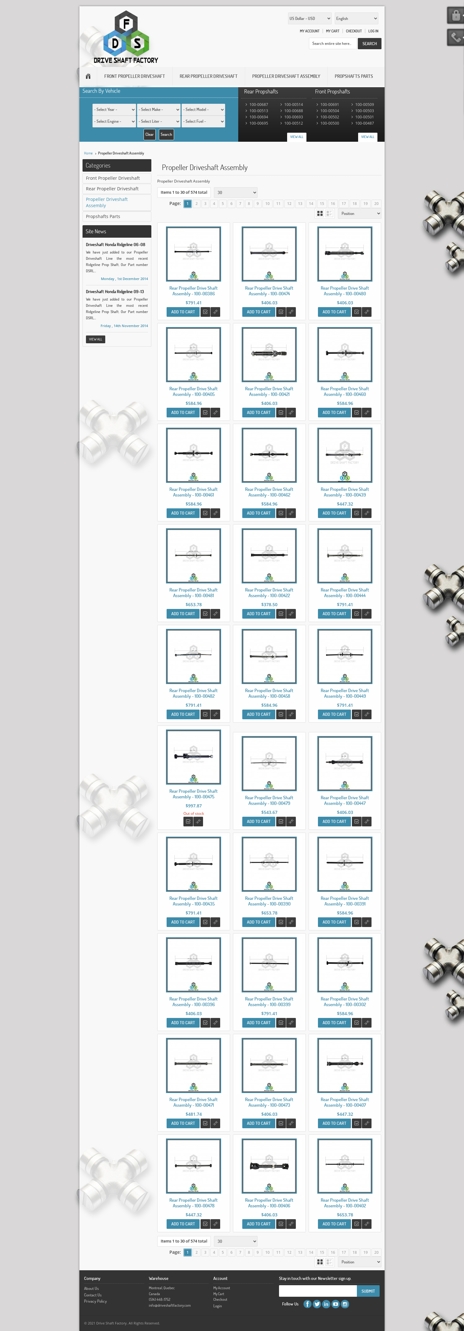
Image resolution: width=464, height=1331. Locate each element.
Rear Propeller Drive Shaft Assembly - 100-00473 (269, 1102)
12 (289, 203)
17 (344, 203)
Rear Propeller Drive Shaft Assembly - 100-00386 (193, 291)
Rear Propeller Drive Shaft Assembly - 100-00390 (269, 901)
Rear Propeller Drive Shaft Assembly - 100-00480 (345, 291)
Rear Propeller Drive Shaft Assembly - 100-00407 (345, 1102)
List (329, 213)
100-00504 (329, 110)
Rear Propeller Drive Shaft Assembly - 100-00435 (193, 901)
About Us (91, 1288)
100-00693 (293, 117)
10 (267, 203)
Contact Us (93, 1294)
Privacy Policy (95, 1301)
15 (322, 203)
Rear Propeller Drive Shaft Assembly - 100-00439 (345, 492)
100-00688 (293, 110)
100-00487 (364, 123)
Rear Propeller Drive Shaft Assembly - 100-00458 (269, 693)
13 (300, 203)
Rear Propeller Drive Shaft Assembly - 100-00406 (269, 1203)
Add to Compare (215, 312)
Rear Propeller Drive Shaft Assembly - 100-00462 (269, 492)
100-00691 (329, 104)
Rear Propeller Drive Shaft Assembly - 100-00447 (345, 800)
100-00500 (329, 123)
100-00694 (258, 117)
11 (278, 203)
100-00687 (258, 104)
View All (296, 137)
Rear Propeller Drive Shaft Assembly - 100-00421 (269, 391)
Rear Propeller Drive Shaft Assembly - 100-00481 (193, 592)
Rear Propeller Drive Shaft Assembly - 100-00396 (193, 1001)
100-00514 (293, 104)
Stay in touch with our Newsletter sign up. (315, 1278)
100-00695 (258, 123)
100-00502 (329, 117)
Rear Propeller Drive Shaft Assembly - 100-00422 (269, 592)
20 (376, 203)
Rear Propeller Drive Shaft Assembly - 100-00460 (345, 391)
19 (365, 203)
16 (333, 203)
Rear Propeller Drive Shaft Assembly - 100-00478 (193, 1203)
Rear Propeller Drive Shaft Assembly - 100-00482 (193, 693)
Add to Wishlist (205, 312)
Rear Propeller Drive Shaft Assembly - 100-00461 (193, 492)
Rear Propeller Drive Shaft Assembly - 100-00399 (269, 1001)
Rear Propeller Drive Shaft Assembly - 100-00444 (345, 592)
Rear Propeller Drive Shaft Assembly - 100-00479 (269, 800)
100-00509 (364, 104)
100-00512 (293, 123)
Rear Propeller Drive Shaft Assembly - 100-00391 (345, 901)
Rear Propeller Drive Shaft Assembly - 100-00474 (269, 291)
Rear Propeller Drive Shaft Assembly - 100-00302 (345, 1001)
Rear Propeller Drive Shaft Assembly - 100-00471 (193, 1102)
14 (311, 203)
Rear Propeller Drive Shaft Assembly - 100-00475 (193, 794)
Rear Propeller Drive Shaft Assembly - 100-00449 (345, 693)
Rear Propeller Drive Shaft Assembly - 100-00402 (345, 1203)
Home (88, 153)
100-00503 (364, 110)
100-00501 (364, 117)
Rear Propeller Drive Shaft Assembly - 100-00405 (193, 391)
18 (355, 203)
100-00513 (258, 110)
